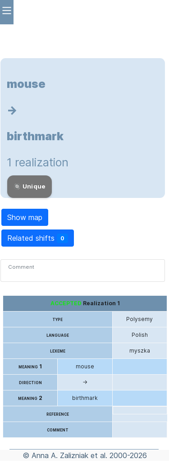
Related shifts (37, 238)
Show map (24, 217)
